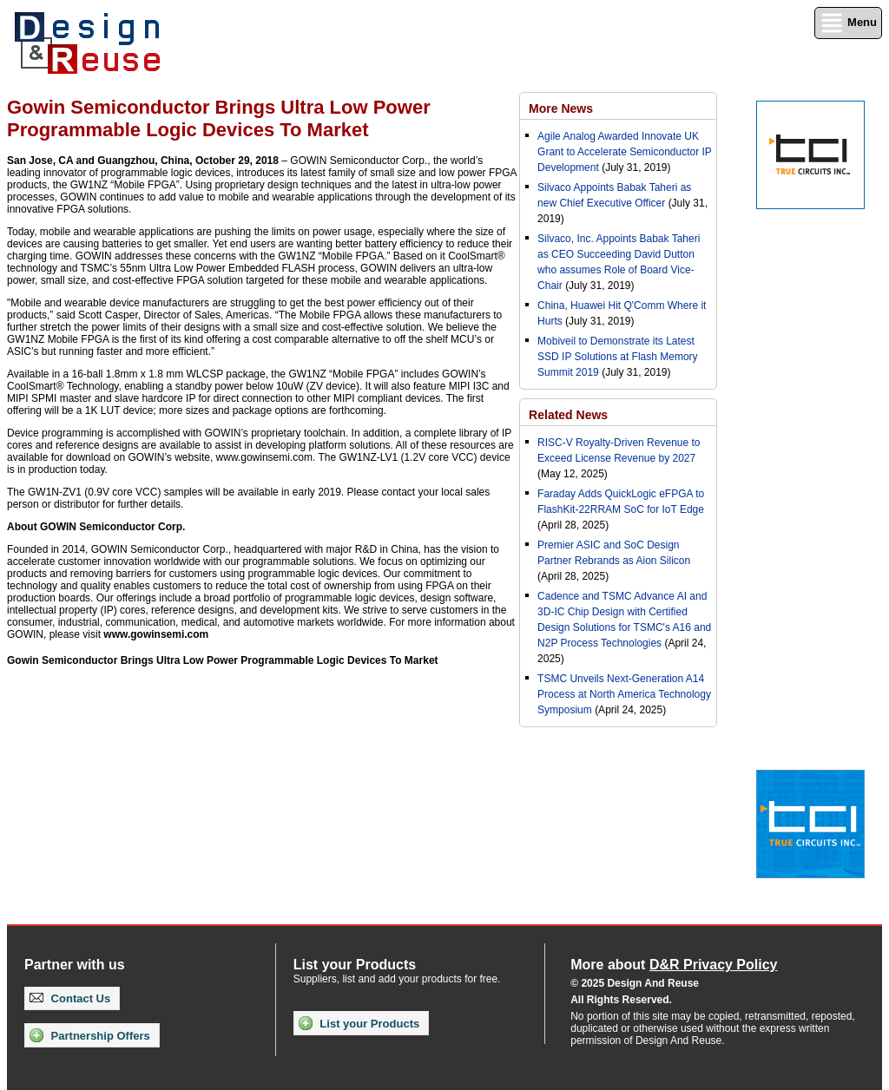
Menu (848, 23)
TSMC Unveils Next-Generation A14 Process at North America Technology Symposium (624, 694)
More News (561, 108)
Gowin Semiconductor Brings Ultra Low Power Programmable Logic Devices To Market (222, 660)
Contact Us (70, 998)
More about (673, 964)
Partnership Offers (90, 1035)
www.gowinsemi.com (155, 634)
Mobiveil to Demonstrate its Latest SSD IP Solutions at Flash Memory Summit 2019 (617, 356)
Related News (568, 415)
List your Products (359, 1023)
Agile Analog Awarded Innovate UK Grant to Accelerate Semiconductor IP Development (624, 152)
